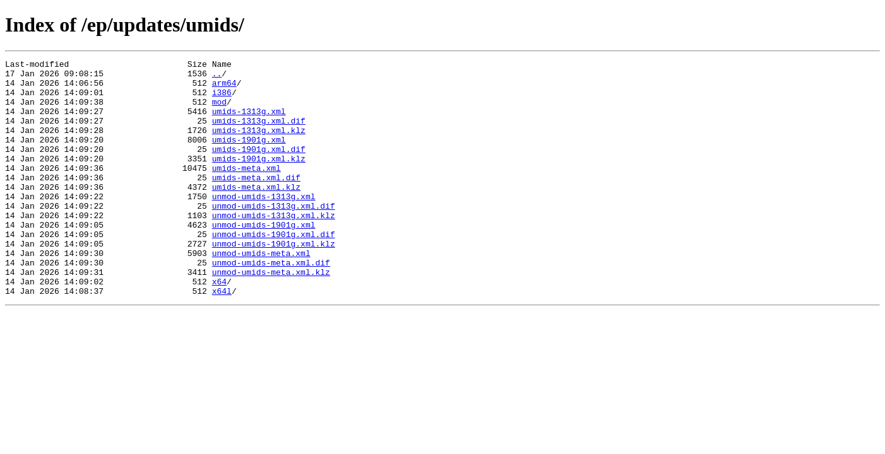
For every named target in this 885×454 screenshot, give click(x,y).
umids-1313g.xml (249, 122)
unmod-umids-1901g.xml (264, 258)
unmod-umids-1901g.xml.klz (273, 281)
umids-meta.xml (246, 190)
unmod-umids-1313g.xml (264, 224)
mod (219, 111)
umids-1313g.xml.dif (259, 133)
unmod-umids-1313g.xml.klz (273, 247)
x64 (219, 326)
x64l (222, 338)
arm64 (224, 88)
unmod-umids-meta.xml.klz (271, 315)
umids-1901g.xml (249, 156)
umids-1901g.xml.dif (259, 167)
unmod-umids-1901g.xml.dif (273, 270)
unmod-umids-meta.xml (261, 292)
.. (217, 77)
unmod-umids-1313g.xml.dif (273, 236)
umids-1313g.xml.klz (259, 145)
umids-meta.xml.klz (256, 213)
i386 (222, 99)
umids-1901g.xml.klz (259, 179)
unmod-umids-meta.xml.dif (271, 304)
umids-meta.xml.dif (256, 201)
